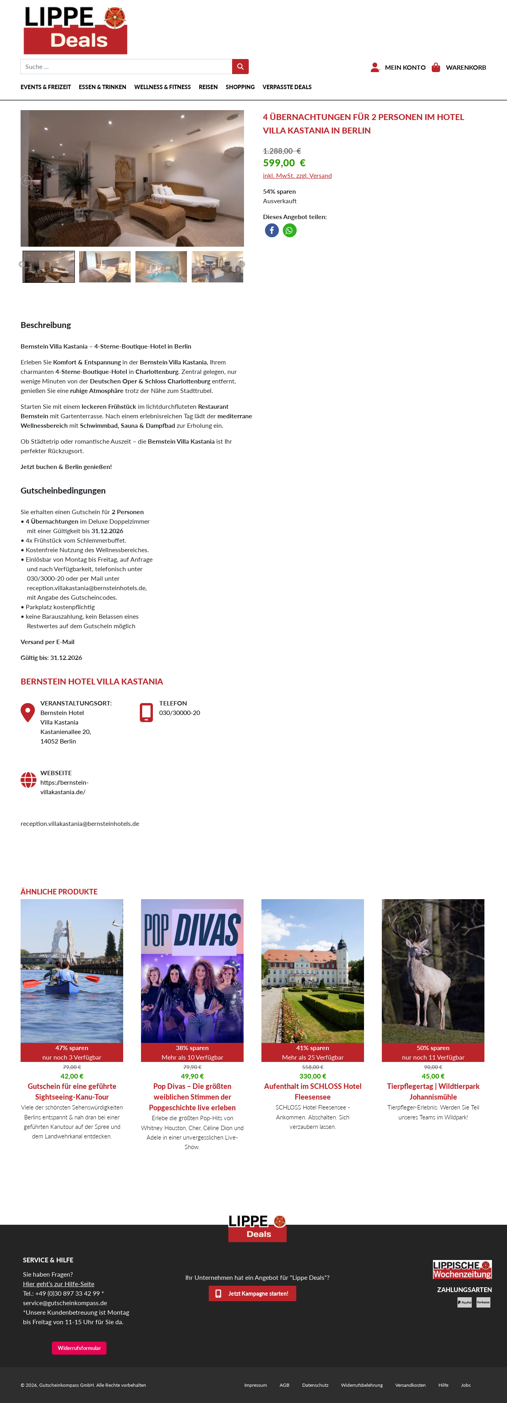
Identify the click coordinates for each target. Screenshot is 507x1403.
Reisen (208, 87)
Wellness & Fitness (162, 87)
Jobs (466, 1385)
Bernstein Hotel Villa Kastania (92, 681)
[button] (272, 230)
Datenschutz (315, 1385)
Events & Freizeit (46, 87)
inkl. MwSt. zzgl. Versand (297, 175)
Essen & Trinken (102, 87)
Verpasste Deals (287, 87)
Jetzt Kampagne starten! (258, 1293)
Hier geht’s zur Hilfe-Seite (58, 1283)
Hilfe (443, 1385)
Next (242, 265)
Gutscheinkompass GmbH (66, 1385)
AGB (285, 1385)
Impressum (255, 1385)
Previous (22, 265)
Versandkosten (410, 1385)
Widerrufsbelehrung (362, 1385)
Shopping (240, 87)
